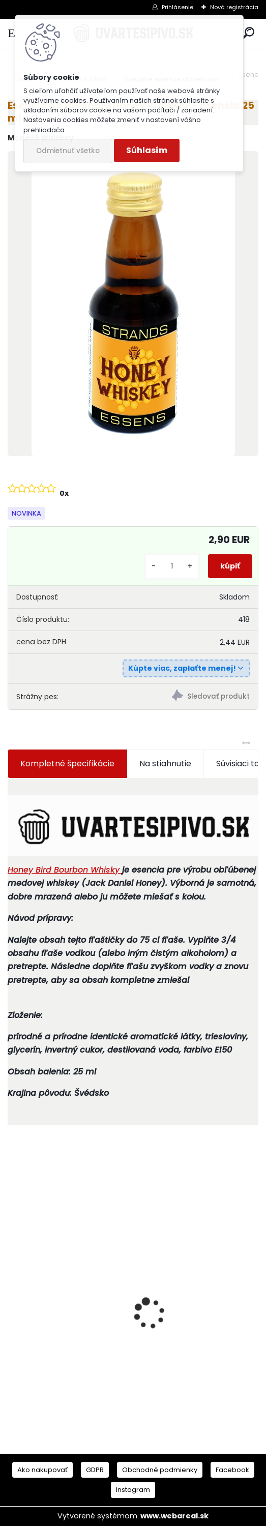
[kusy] (172, 566)
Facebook (232, 1470)
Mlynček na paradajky (58, 1333)
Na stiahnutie (165, 763)
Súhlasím (146, 150)
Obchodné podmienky (159, 1470)
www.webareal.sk (174, 1516)
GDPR (95, 1470)
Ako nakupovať (42, 1470)
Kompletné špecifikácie (67, 763)
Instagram (133, 1489)
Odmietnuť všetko (68, 151)
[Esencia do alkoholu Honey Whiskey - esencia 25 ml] (133, 303)
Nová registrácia (234, 7)
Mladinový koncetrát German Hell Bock (185, 1326)
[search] (248, 33)
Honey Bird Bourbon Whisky (65, 870)
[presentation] (13, 1295)
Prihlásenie (177, 7)
